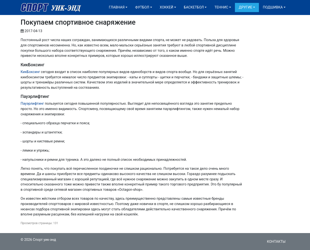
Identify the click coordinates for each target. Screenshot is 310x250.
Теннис (221, 7)
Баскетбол (194, 7)
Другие (245, 7)
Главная (117, 7)
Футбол (142, 7)
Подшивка (273, 7)
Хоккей (166, 7)
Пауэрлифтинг (32, 104)
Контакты (276, 242)
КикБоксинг (30, 72)
